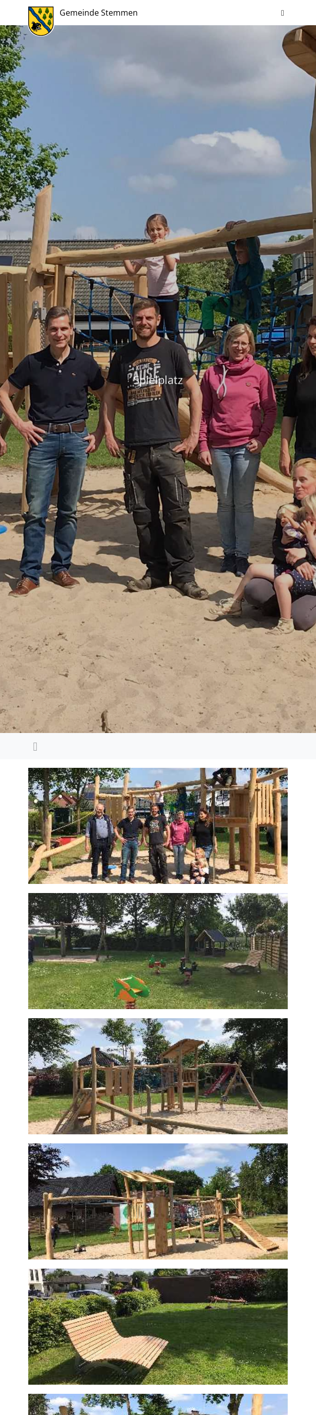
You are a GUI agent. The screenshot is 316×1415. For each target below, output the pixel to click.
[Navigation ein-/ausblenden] (282, 12)
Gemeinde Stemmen (99, 12)
